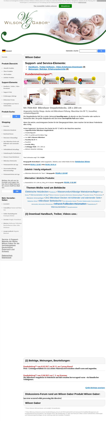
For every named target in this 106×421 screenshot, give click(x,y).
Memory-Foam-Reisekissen (11, 157)
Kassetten (6, 126)
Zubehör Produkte (8, 77)
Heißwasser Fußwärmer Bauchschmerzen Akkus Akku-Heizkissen (12, 225)
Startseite (69, 51)
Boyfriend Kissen (8, 134)
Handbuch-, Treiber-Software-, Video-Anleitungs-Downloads (55, 67)
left (25, 96)
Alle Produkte (7, 74)
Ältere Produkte (8, 71)
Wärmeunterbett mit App (10, 164)
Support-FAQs (7, 92)
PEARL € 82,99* (70, 182)
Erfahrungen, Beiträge (9, 96)
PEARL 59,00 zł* (50, 164)
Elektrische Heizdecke (9, 130)
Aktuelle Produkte (8, 68)
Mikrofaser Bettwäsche (10, 161)
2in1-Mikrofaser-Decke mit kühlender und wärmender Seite (11, 143)
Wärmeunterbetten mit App (11, 174)
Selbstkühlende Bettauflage (11, 149)
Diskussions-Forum (9, 100)
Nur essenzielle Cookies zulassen (45, 6)
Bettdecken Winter (82, 162)
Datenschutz (82, 2)
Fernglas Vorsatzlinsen (12, 219)
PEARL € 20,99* (61, 173)
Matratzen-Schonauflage (10, 138)
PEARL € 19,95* (35, 164)
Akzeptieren (65, 6)
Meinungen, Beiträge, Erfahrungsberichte (47, 69)
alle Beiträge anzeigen (96, 388)
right (104, 96)
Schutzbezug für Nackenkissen (12, 153)
